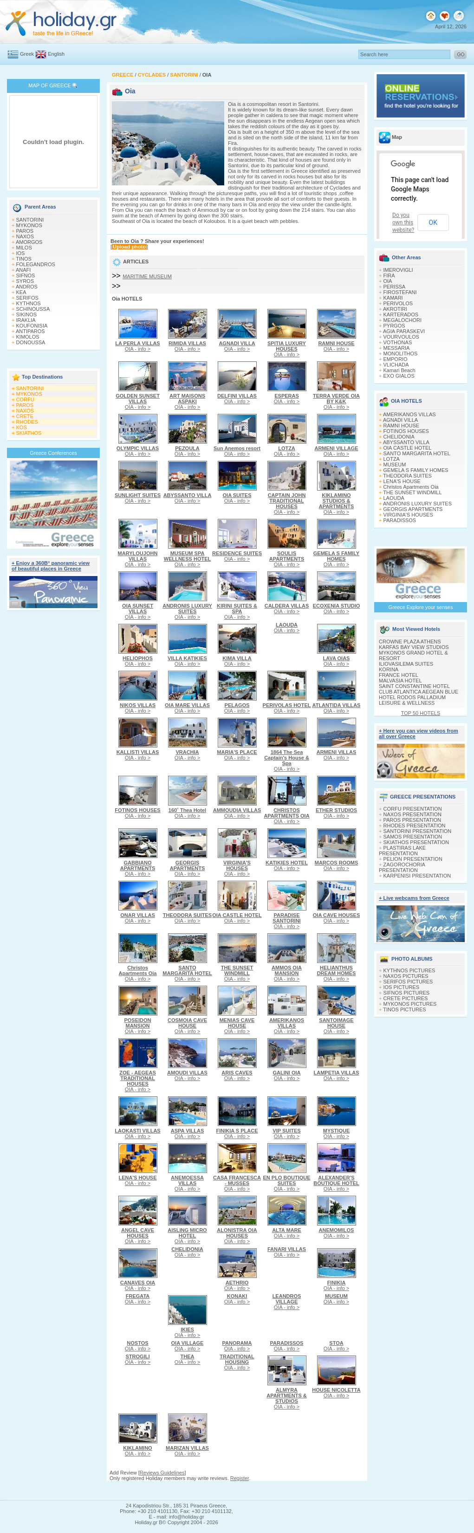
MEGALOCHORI (402, 320)
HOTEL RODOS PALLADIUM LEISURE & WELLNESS (412, 700)
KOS (21, 427)
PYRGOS (394, 325)
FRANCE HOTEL (398, 675)
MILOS (24, 247)
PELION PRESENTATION (412, 859)
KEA (21, 292)
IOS (20, 253)
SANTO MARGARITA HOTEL (416, 453)
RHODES (27, 422)
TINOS (24, 259)
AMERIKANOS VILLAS (409, 414)
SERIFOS (27, 298)
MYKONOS (29, 225)
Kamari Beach (399, 370)
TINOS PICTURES (404, 1009)
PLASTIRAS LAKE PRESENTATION (402, 850)
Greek (27, 54)
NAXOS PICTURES (406, 976)
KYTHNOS (28, 303)
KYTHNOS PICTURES (409, 970)
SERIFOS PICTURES (408, 981)
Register (239, 1478)
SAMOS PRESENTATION (412, 836)
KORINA (388, 669)
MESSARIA (396, 348)
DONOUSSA (30, 342)
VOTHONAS (397, 342)
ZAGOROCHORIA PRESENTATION (402, 867)
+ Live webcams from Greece (414, 898)
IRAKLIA (26, 320)
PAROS (25, 231)
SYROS (25, 281)
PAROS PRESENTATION (412, 820)
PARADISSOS (399, 520)
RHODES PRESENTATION (414, 825)
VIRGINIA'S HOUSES (408, 515)
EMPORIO (395, 359)
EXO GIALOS (399, 376)
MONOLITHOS (400, 353)
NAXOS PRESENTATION (412, 814)
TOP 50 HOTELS (421, 713)
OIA (387, 281)
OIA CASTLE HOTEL (407, 448)
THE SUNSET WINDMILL (412, 492)
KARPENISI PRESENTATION (417, 875)
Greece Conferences (53, 453)
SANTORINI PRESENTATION (417, 831)
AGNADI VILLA (400, 420)
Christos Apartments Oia (411, 487)
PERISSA (394, 286)
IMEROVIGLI (398, 270)
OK (433, 222)
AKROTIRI (395, 309)
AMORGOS (29, 242)
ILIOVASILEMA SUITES (406, 664)
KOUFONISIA (32, 325)
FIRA (389, 275)
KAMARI (393, 298)
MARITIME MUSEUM (147, 276)
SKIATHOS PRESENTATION (416, 842)
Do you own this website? (403, 222)
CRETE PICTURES (405, 998)
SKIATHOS (29, 433)
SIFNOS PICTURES (406, 993)
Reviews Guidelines (162, 1472)
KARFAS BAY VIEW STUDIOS (414, 647)
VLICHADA (396, 364)
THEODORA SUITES (407, 475)
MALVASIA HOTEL (400, 680)
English (56, 54)
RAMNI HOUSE (401, 425)
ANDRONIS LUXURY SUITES (417, 503)
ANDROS (27, 286)
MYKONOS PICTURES (410, 1004)
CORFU (25, 399)
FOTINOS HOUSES (406, 431)
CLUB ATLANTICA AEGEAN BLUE (418, 691)
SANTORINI (30, 220)
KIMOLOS (27, 337)
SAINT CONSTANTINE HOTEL (414, 686)
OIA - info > (137, 346)
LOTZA (391, 459)
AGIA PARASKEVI (404, 331)
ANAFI (23, 270)
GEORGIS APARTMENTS (413, 509)
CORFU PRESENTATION (412, 809)
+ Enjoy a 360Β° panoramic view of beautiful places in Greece (51, 565)
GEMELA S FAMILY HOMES (415, 470)
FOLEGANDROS (35, 264)
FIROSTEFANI (400, 292)
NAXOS (25, 236)
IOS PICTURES (401, 987)
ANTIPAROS (30, 331)
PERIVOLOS (398, 303)
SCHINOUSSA (33, 309)
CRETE (24, 416)
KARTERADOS (401, 314)
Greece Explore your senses (421, 607)
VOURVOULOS (401, 337)
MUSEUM (394, 464)
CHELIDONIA (399, 436)
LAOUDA (393, 498)
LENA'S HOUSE (402, 481)
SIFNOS (25, 275)
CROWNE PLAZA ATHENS (410, 641)
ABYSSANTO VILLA (406, 442)
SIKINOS (26, 314)
